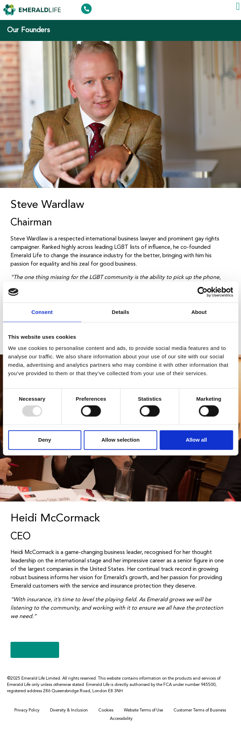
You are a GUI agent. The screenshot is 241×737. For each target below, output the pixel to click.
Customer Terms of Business (199, 710)
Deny (44, 440)
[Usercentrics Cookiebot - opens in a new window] (202, 292)
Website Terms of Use (143, 710)
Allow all (196, 440)
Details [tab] (120, 312)
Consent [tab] (42, 312)
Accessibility (121, 719)
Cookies (105, 710)
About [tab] (199, 312)
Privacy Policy (27, 710)
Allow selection (120, 440)
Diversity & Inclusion (69, 710)
